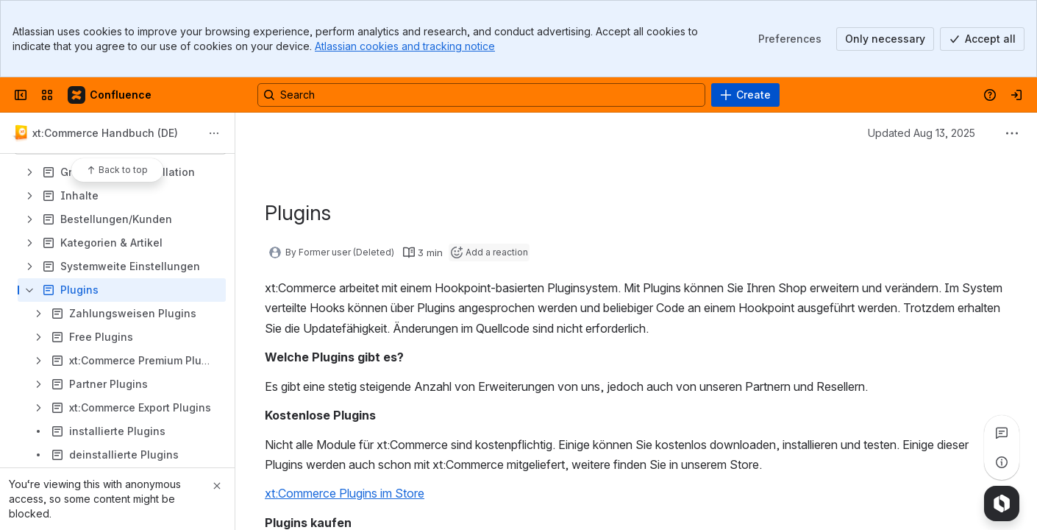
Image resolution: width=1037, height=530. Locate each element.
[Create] (745, 95)
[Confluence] (110, 95)
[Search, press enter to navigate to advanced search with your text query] (481, 95)
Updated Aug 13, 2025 (921, 133)
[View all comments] (1001, 433)
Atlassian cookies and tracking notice (405, 46)
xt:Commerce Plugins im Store (344, 493)
